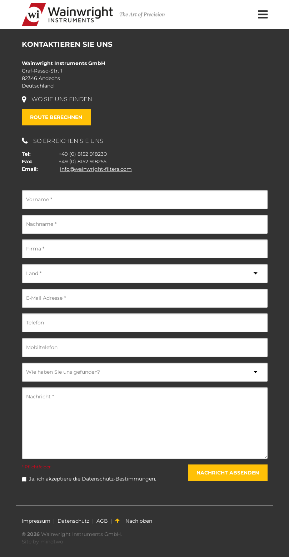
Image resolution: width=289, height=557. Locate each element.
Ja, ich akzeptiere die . (92, 479)
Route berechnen (56, 117)
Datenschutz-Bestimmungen (118, 479)
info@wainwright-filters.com (96, 169)
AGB (102, 521)
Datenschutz (73, 521)
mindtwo (51, 541)
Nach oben (133, 521)
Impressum (36, 521)
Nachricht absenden (227, 472)
